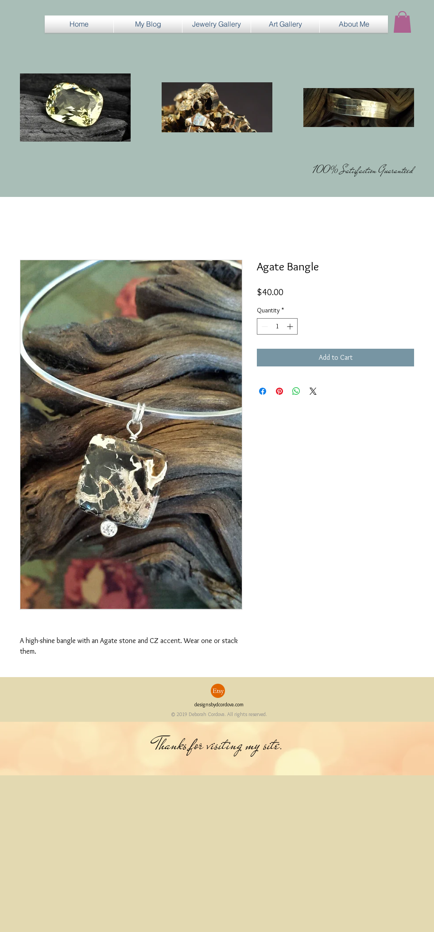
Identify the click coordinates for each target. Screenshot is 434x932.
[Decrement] (263, 326)
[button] (216, 24)
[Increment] (290, 326)
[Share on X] (313, 391)
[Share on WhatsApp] (296, 391)
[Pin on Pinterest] (279, 391)
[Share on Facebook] (262, 391)
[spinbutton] (277, 326)
